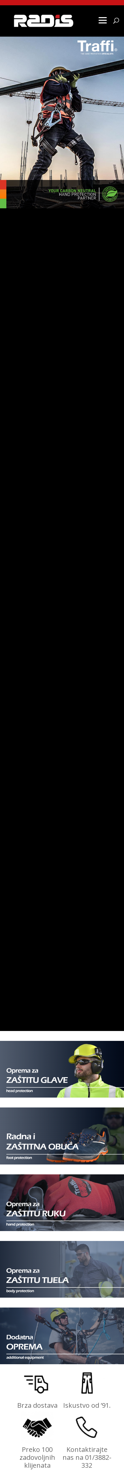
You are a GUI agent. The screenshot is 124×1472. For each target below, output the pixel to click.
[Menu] (102, 20)
